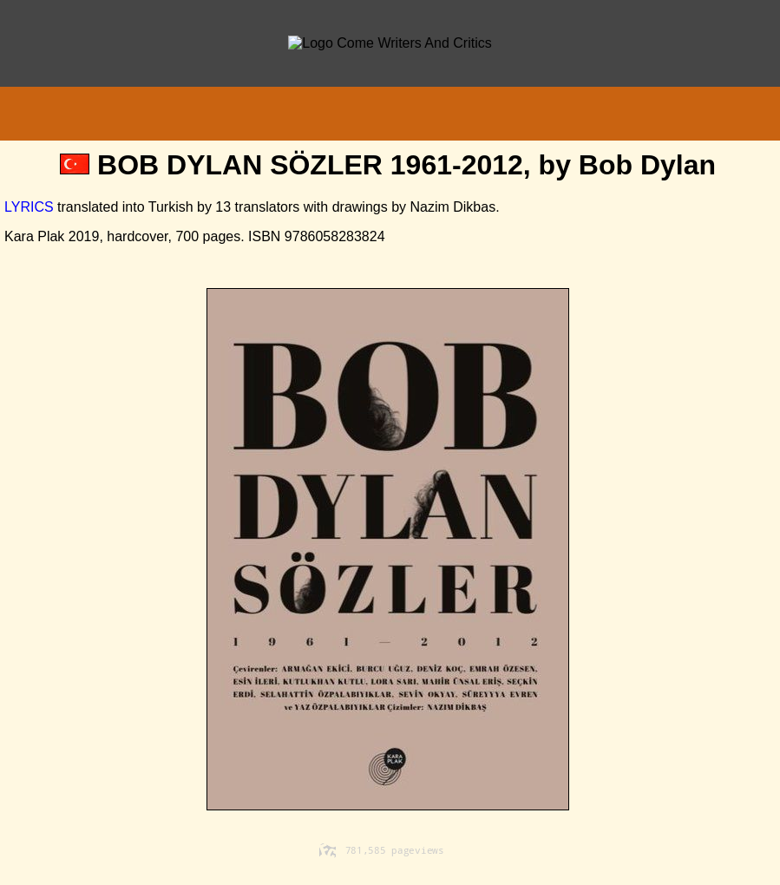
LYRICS (29, 207)
